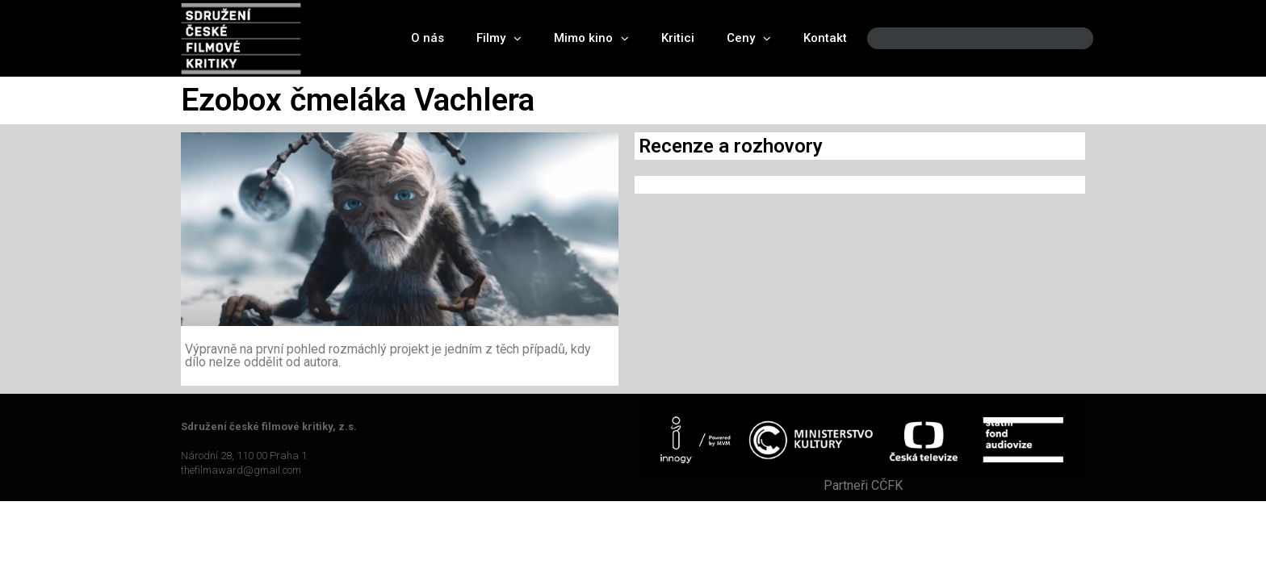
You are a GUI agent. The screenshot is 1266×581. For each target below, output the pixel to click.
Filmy (499, 38)
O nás (427, 38)
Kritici (677, 38)
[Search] (1067, 38)
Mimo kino (591, 38)
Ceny (749, 38)
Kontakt (825, 38)
